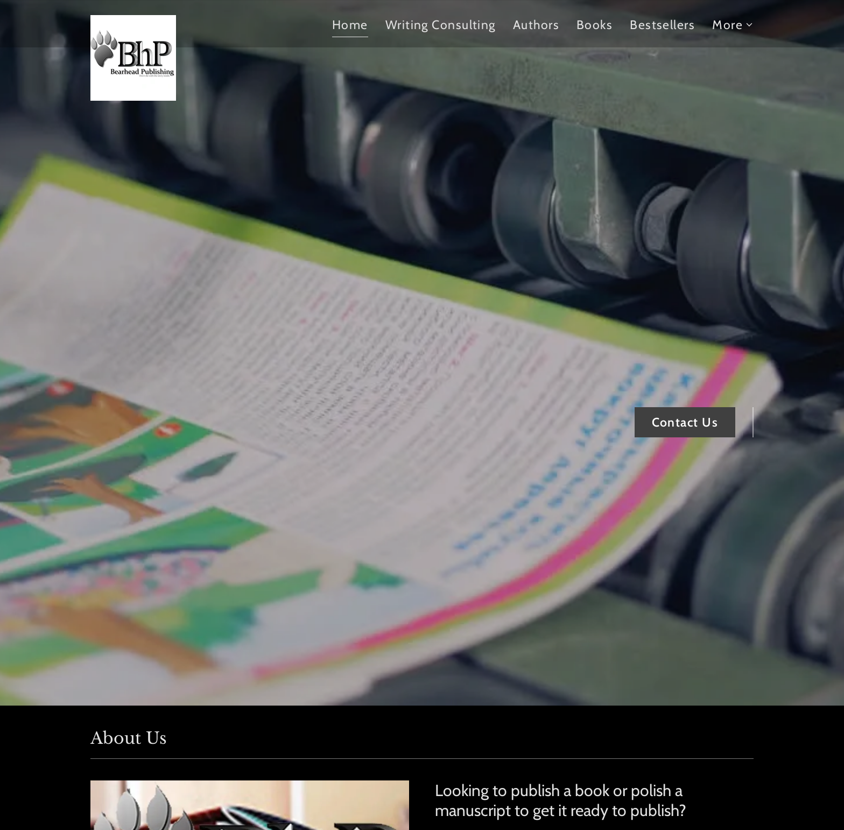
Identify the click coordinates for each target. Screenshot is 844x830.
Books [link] (594, 24)
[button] (733, 25)
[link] (133, 21)
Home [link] (350, 24)
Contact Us (685, 422)
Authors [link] (536, 24)
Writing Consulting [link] (440, 24)
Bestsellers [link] (662, 24)
